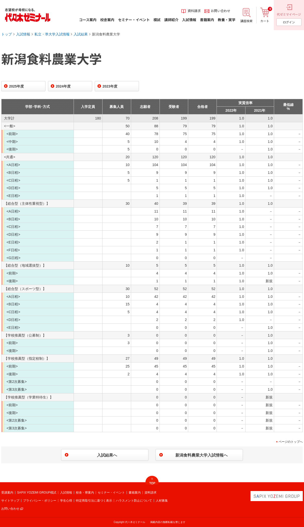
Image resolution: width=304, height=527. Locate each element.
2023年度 (110, 86)
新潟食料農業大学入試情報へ (201, 455)
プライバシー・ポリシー (39, 500)
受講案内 (7, 492)
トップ (6, 34)
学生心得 (66, 500)
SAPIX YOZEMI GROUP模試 (36, 492)
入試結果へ (107, 455)
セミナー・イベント (111, 492)
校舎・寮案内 (85, 492)
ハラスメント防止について (134, 500)
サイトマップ (10, 500)
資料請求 (150, 492)
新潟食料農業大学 (106, 34)
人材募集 (162, 500)
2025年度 (16, 86)
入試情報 (23, 34)
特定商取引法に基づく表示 (94, 500)
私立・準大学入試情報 (52, 34)
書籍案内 (135, 492)
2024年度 (63, 86)
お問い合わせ (10, 508)
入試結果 (81, 34)
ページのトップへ (291, 441)
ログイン (289, 22)
